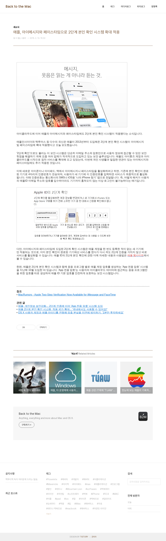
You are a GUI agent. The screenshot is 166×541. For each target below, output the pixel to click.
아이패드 (77, 484)
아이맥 (66, 484)
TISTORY (84, 537)
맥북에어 (105, 489)
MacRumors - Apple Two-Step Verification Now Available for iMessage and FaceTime (67, 294)
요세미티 (51, 503)
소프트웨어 (74, 494)
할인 (49, 489)
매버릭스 (85, 508)
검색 (157, 482)
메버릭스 (89, 503)
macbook (71, 508)
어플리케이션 (100, 479)
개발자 (76, 479)
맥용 (62, 503)
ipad (58, 498)
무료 (100, 503)
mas (88, 484)
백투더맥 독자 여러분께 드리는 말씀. (22, 479)
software (92, 489)
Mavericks (52, 484)
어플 (49, 498)
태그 (112, 6)
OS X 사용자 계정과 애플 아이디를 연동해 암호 (45, 312)
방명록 (154, 6)
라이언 (50, 494)
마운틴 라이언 (100, 508)
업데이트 (107, 498)
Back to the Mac (18, 6)
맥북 (85, 494)
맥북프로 (95, 498)
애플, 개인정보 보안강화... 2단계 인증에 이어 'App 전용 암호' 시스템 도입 (60, 306)
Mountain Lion (74, 489)
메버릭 (65, 479)
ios (67, 498)
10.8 (106, 494)
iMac (78, 503)
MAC (116, 494)
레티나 (59, 489)
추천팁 (61, 494)
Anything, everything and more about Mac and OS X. (46, 418)
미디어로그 (126, 6)
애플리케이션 (101, 484)
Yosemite (52, 479)
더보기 (48, 514)
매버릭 (86, 479)
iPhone (96, 494)
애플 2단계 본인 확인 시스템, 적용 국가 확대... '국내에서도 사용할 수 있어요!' (62, 309)
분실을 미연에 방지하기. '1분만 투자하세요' (98, 312)
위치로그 (141, 6)
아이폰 (83, 498)
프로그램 (116, 484)
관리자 (94, 537)
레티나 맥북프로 (54, 508)
